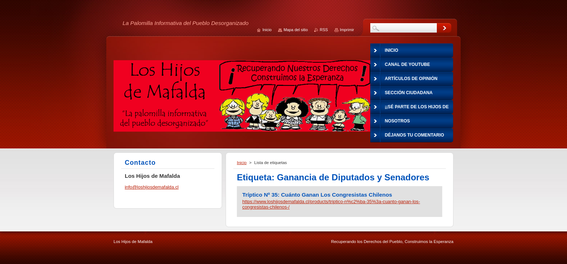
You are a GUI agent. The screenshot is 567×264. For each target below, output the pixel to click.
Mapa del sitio (296, 30)
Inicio (242, 162)
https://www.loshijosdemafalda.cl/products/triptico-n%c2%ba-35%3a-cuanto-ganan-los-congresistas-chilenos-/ (331, 204)
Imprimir (347, 30)
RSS (324, 30)
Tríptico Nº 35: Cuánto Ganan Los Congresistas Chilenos (317, 195)
